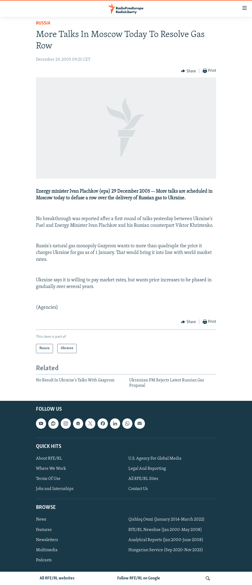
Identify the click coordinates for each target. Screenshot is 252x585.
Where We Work (51, 469)
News (41, 519)
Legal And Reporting (147, 469)
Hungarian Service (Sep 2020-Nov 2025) (165, 550)
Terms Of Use (48, 479)
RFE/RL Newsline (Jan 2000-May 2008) (165, 530)
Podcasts (44, 560)
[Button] (188, 71)
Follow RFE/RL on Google (138, 578)
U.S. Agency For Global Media (154, 458)
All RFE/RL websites (57, 578)
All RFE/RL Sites (143, 479)
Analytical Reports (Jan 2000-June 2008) (165, 540)
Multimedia (47, 550)
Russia (43, 23)
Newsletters (47, 540)
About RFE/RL (49, 458)
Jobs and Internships (55, 489)
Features (44, 530)
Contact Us (138, 489)
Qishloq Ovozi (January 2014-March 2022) (166, 519)
